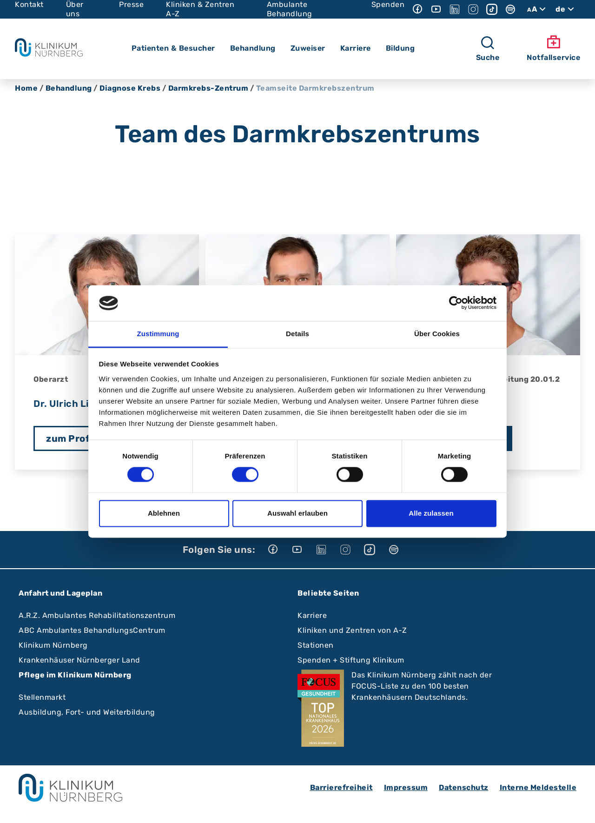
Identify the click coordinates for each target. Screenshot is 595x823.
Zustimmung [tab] (158, 334)
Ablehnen (164, 513)
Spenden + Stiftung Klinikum (351, 660)
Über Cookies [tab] (437, 334)
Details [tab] (297, 334)
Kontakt (29, 4)
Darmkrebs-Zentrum (208, 88)
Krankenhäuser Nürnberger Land (79, 660)
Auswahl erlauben (297, 513)
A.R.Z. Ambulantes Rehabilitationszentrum (97, 615)
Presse (131, 4)
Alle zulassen (431, 513)
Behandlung (69, 88)
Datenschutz (464, 787)
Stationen (316, 645)
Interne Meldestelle (538, 787)
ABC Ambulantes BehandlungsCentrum (92, 630)
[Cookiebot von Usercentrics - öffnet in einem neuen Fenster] (455, 303)
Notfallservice (553, 48)
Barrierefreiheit (341, 787)
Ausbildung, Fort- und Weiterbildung (87, 712)
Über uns (75, 9)
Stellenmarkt (42, 697)
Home (26, 88)
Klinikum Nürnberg (53, 645)
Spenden (388, 4)
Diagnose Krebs (129, 88)
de (565, 9)
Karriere (312, 615)
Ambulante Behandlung (289, 9)
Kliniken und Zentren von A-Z (352, 630)
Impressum (406, 787)
